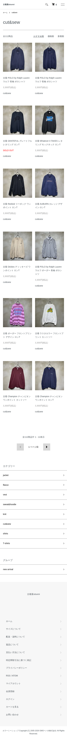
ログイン (10, 699)
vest (5, 494)
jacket (6, 475)
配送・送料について (15, 636)
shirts (5, 533)
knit (4, 514)
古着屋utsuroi (9, 4)
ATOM (15, 675)
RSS (8, 675)
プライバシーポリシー (16, 668)
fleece (6, 485)
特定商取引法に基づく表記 (18, 660)
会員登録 (10, 691)
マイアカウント (13, 683)
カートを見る (12, 707)
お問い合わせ (12, 714)
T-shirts (6, 543)
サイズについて (13, 629)
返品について (12, 644)
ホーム (5, 12)
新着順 (61, 36)
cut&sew (14, 12)
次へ (46, 447)
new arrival (8, 569)
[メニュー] (62, 4)
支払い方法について (15, 652)
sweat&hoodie (9, 504)
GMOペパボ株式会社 (48, 731)
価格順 (51, 36)
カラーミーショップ (11, 731)
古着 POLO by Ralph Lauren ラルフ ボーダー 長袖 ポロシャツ (48, 270)
